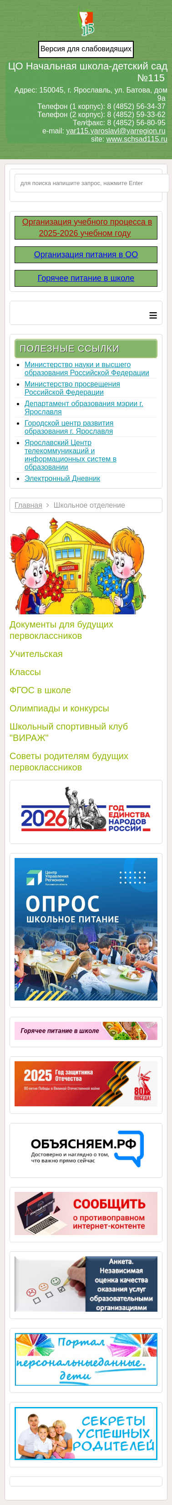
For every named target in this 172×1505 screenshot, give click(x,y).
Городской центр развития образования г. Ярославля (69, 427)
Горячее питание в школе (86, 278)
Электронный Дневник (62, 478)
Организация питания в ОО (86, 254)
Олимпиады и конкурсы (59, 708)
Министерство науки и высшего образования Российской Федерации (87, 369)
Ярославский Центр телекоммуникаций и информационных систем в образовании (70, 455)
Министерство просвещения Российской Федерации (72, 388)
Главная (28, 505)
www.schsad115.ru (136, 139)
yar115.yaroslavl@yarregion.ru (115, 131)
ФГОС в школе (40, 690)
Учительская (36, 654)
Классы (25, 672)
